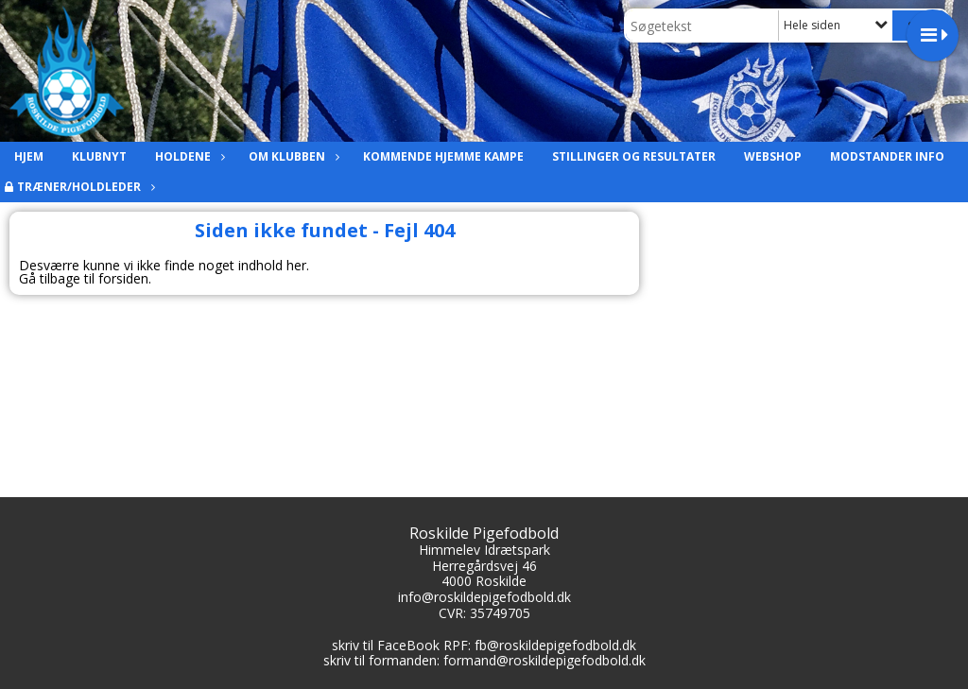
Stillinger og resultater (634, 156)
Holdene (187, 156)
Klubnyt (99, 156)
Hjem (28, 156)
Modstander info (887, 156)
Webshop (773, 156)
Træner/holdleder (83, 187)
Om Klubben (292, 156)
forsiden (123, 278)
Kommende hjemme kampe (443, 156)
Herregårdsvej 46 (484, 566)
